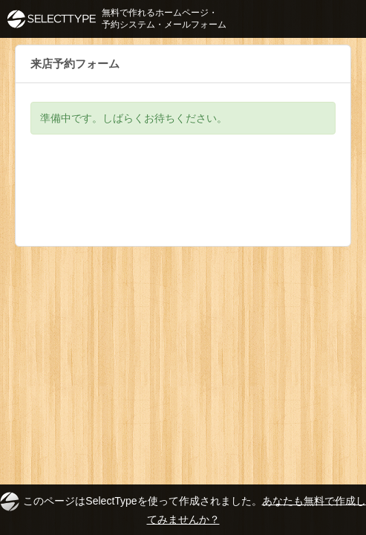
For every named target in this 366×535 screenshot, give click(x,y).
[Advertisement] (183, 201)
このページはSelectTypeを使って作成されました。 (182, 508)
